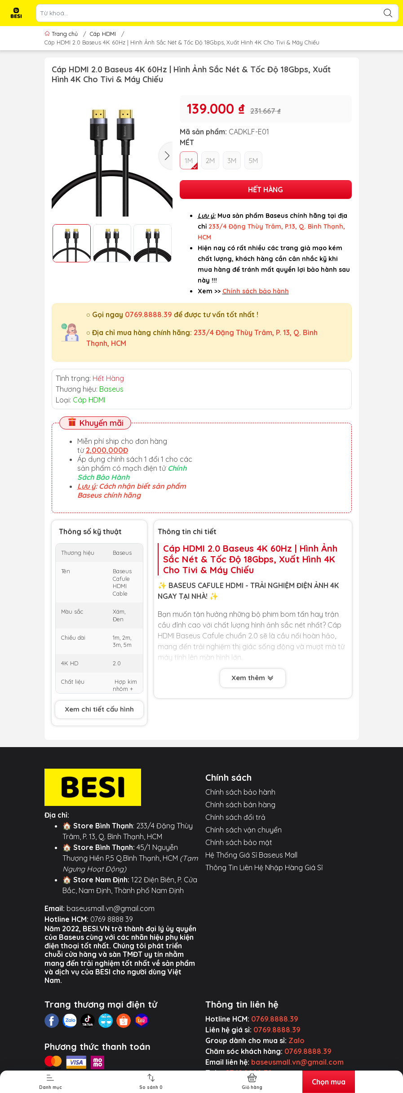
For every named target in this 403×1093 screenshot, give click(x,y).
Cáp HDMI (103, 33)
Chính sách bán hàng (240, 804)
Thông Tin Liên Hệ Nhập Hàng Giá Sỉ (264, 867)
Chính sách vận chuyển (243, 829)
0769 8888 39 (111, 919)
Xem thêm (252, 677)
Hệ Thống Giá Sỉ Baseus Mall (251, 854)
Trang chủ (62, 33)
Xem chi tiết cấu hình (99, 709)
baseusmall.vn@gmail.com (110, 908)
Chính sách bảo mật (238, 842)
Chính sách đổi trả (235, 817)
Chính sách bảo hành (240, 792)
